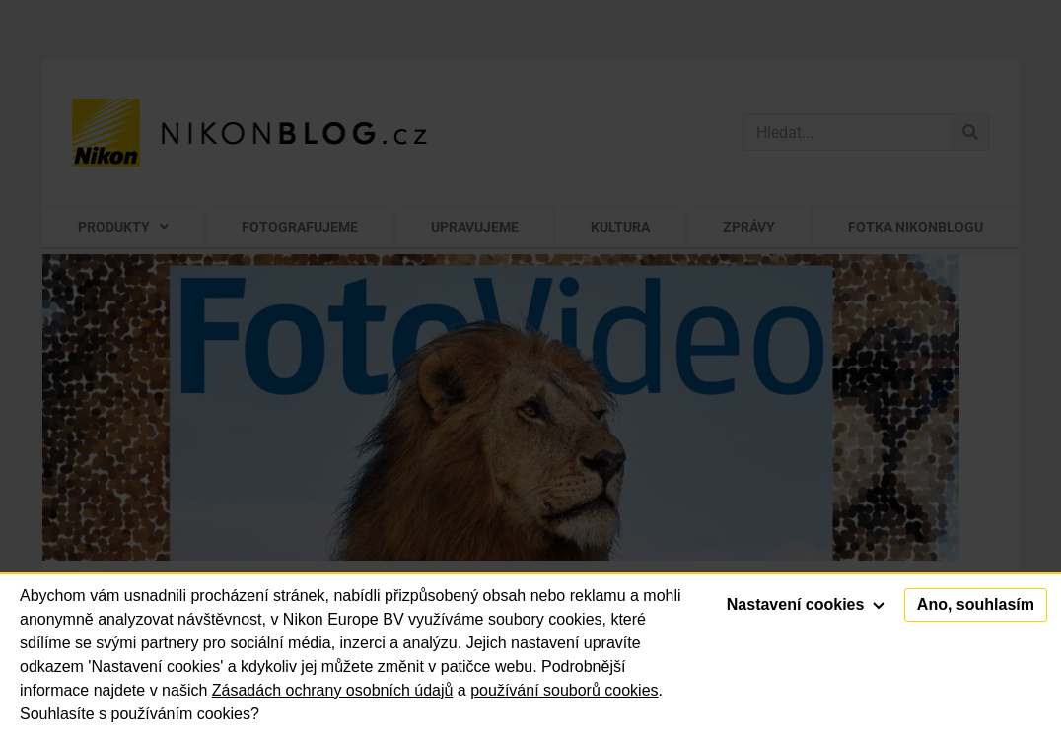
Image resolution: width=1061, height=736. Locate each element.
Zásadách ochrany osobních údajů (333, 690)
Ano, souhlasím (975, 604)
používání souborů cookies (564, 690)
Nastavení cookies (805, 604)
